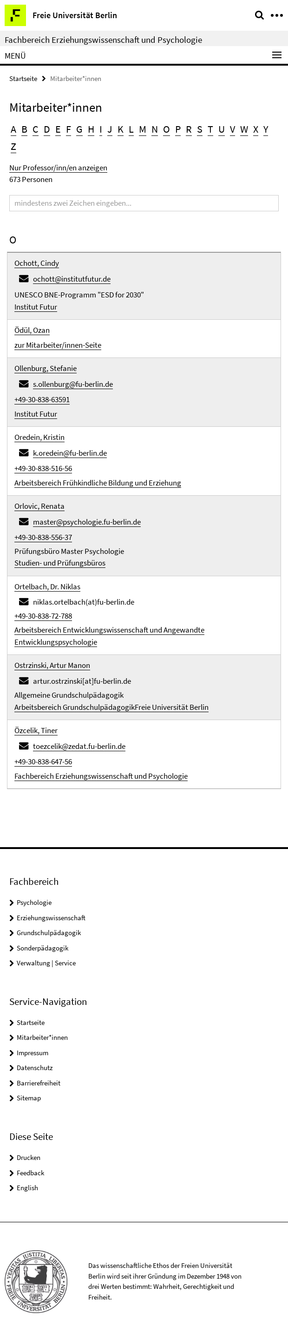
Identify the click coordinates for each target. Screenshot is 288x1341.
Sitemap (29, 1097)
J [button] (109, 128)
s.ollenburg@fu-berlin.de (73, 384)
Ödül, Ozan (32, 330)
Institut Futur (35, 307)
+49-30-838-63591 (42, 399)
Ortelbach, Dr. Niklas (47, 586)
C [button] (36, 128)
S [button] (200, 128)
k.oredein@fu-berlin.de (70, 453)
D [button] (47, 128)
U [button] (221, 128)
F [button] (68, 128)
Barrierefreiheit (38, 1082)
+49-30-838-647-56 (43, 761)
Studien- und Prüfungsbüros (59, 563)
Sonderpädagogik (42, 947)
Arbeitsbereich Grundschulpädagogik (74, 707)
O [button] (166, 128)
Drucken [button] (28, 1157)
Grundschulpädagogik (49, 932)
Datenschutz (34, 1067)
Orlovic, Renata (39, 506)
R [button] (189, 128)
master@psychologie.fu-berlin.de (87, 522)
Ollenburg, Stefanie (45, 368)
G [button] (79, 128)
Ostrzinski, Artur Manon (52, 665)
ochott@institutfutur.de (72, 279)
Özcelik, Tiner (36, 730)
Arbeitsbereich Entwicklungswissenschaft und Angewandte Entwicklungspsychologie (109, 636)
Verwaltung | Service (46, 962)
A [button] (13, 128)
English (27, 1187)
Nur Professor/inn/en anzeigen (58, 167)
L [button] (131, 128)
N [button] (154, 128)
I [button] (100, 128)
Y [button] (265, 128)
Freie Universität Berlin (172, 707)
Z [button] (13, 146)
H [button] (91, 128)
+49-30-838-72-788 (43, 616)
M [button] (142, 128)
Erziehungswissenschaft (51, 917)
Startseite (23, 78)
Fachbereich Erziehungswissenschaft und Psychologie (103, 39)
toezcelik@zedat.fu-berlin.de (79, 746)
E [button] (58, 128)
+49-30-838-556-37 (43, 537)
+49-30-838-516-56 (43, 468)
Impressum (32, 1052)
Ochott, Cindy (36, 263)
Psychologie (34, 902)
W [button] (244, 128)
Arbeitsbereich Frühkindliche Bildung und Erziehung (97, 483)
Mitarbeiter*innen (42, 1037)
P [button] (178, 128)
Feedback (30, 1172)
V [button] (232, 128)
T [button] (210, 128)
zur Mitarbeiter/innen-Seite (57, 345)
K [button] (121, 128)
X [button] (255, 128)
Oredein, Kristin (39, 437)
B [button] (24, 128)
